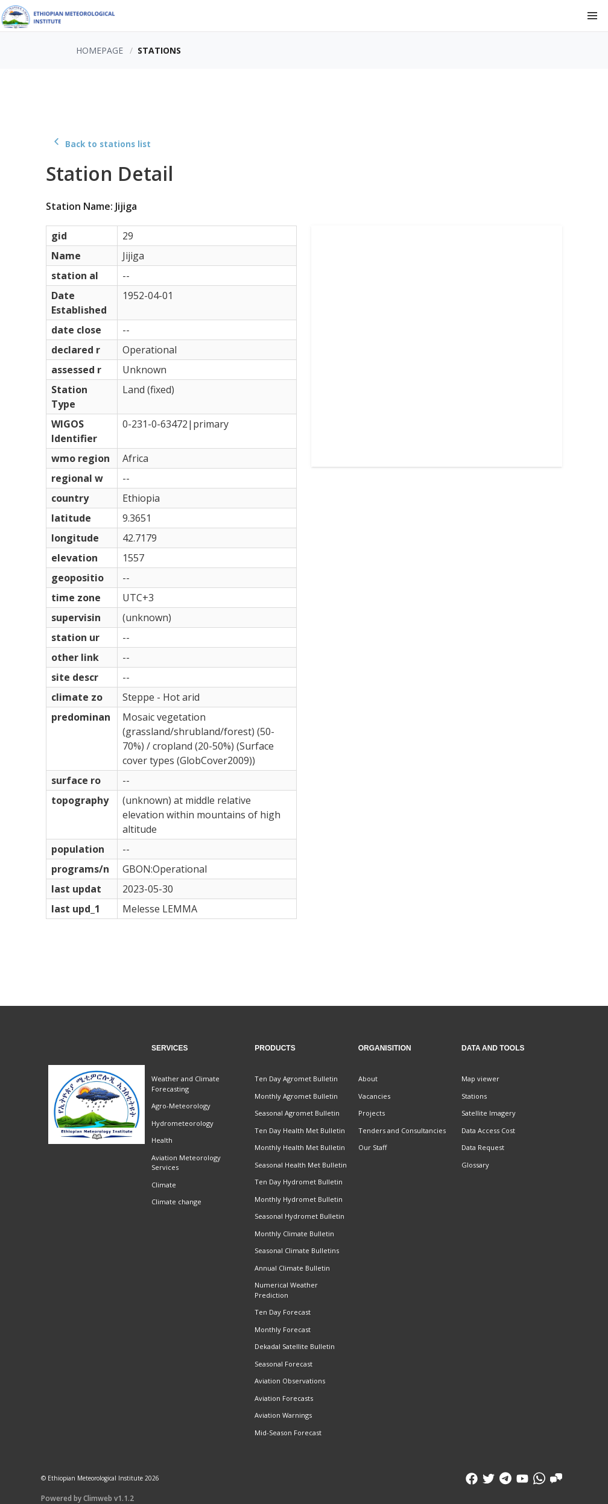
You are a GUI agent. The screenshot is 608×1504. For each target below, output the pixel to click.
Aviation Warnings (283, 1415)
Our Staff (372, 1147)
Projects (371, 1112)
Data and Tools (492, 1048)
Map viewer (480, 1078)
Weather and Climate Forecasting (185, 1083)
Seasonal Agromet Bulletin (297, 1112)
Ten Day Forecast (283, 1311)
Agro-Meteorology (181, 1105)
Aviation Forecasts (284, 1398)
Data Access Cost (488, 1130)
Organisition (384, 1048)
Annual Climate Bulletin (292, 1267)
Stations (474, 1096)
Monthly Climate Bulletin (294, 1233)
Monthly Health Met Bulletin (300, 1147)
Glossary (475, 1164)
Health (162, 1140)
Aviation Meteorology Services (186, 1162)
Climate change (176, 1201)
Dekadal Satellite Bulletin (295, 1346)
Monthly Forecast (283, 1329)
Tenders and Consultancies (402, 1130)
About (368, 1078)
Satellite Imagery (488, 1112)
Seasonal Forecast (283, 1363)
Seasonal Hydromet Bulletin (299, 1216)
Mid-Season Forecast (288, 1432)
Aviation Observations (290, 1380)
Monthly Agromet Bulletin (296, 1096)
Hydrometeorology (182, 1123)
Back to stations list (101, 144)
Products (275, 1048)
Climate (163, 1184)
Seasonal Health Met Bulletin (301, 1164)
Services (169, 1048)
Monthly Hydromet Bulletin (299, 1199)
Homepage (99, 50)
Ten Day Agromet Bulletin (296, 1078)
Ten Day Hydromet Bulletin (299, 1181)
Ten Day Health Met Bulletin (300, 1130)
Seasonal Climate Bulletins (297, 1250)
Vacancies (374, 1096)
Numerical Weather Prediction (286, 1290)
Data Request (482, 1147)
